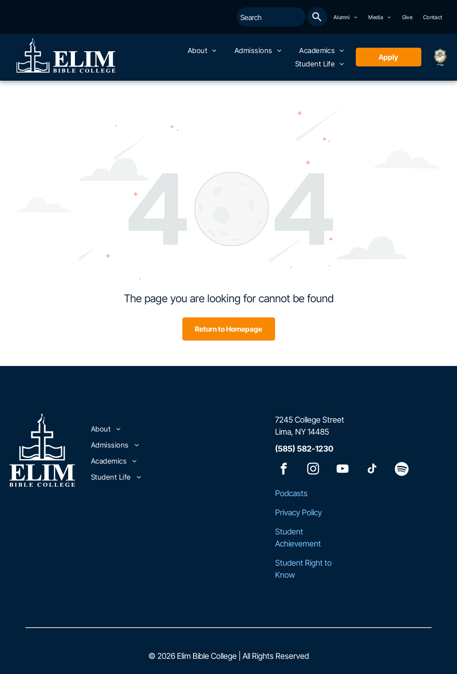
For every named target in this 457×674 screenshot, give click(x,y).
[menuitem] (345, 17)
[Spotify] (402, 470)
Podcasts (291, 493)
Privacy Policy (298, 512)
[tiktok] (372, 470)
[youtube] (343, 470)
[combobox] (271, 17)
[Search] (317, 17)
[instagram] (313, 470)
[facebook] (284, 470)
